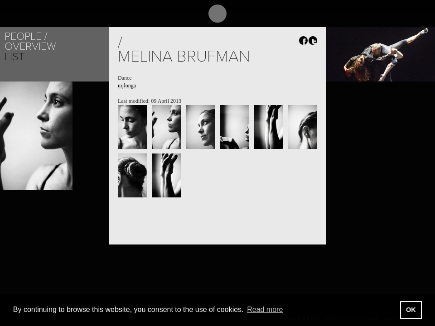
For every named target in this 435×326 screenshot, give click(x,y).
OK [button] (411, 309)
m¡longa (127, 85)
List (14, 56)
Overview (30, 46)
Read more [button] (265, 309)
